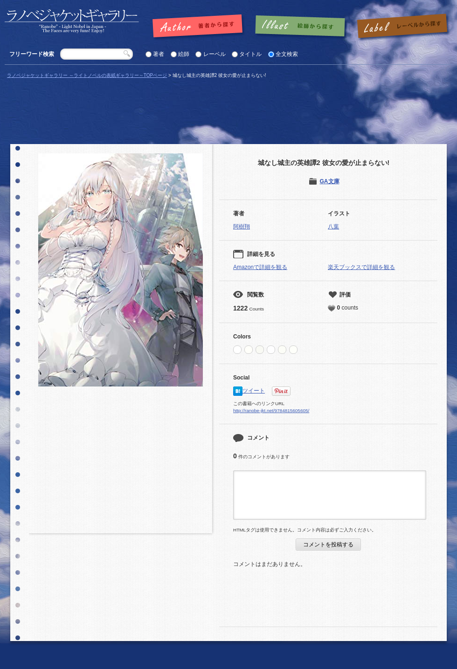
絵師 (183, 54)
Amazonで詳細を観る (260, 267)
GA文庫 (329, 181)
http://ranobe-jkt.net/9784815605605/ (271, 410)
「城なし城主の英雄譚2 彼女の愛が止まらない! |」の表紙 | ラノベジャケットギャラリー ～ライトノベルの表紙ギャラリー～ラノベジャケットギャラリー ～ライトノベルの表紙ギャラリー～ (72, 21)
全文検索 (287, 54)
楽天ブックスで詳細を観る (361, 267)
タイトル (250, 54)
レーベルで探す (402, 26)
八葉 (333, 226)
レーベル (214, 54)
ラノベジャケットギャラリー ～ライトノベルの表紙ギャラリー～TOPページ (87, 75)
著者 (158, 54)
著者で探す (200, 26)
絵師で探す (301, 26)
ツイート (253, 390)
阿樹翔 (241, 226)
